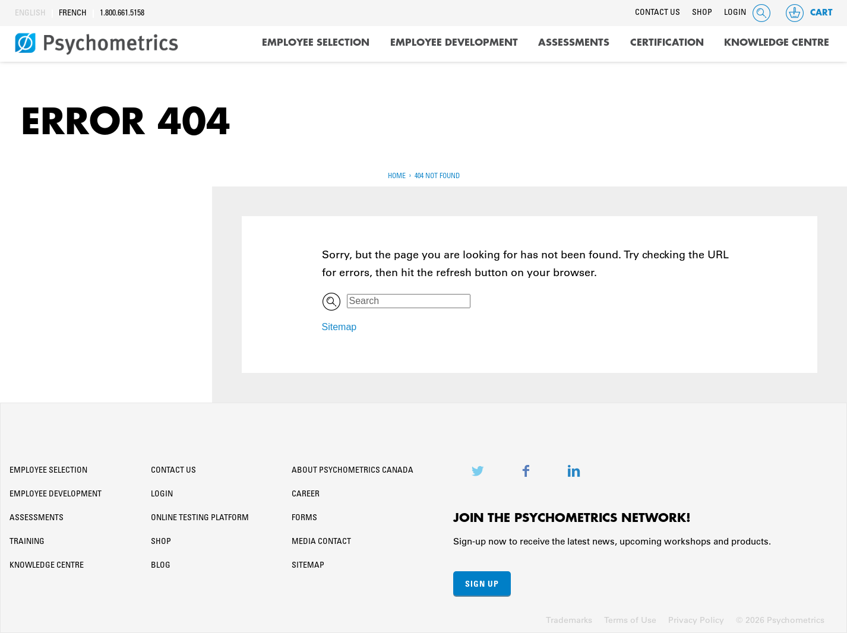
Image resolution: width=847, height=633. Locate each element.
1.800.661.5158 (122, 14)
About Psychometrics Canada (352, 471)
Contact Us (657, 13)
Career (306, 494)
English (30, 14)
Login (735, 13)
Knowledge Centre (776, 43)
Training (27, 542)
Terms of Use (630, 620)
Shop (702, 13)
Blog (160, 566)
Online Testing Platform (200, 518)
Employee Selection (315, 43)
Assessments (573, 43)
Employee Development (454, 43)
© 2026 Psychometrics (780, 620)
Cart (808, 13)
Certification (667, 43)
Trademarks (569, 620)
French (73, 14)
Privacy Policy (696, 620)
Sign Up (482, 583)
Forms (304, 518)
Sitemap (339, 327)
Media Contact (321, 542)
